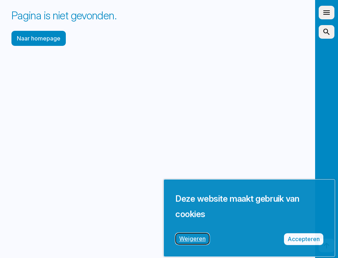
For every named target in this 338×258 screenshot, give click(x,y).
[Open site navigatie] (326, 12)
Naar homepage (38, 38)
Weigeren (194, 243)
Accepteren (305, 244)
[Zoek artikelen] (326, 32)
